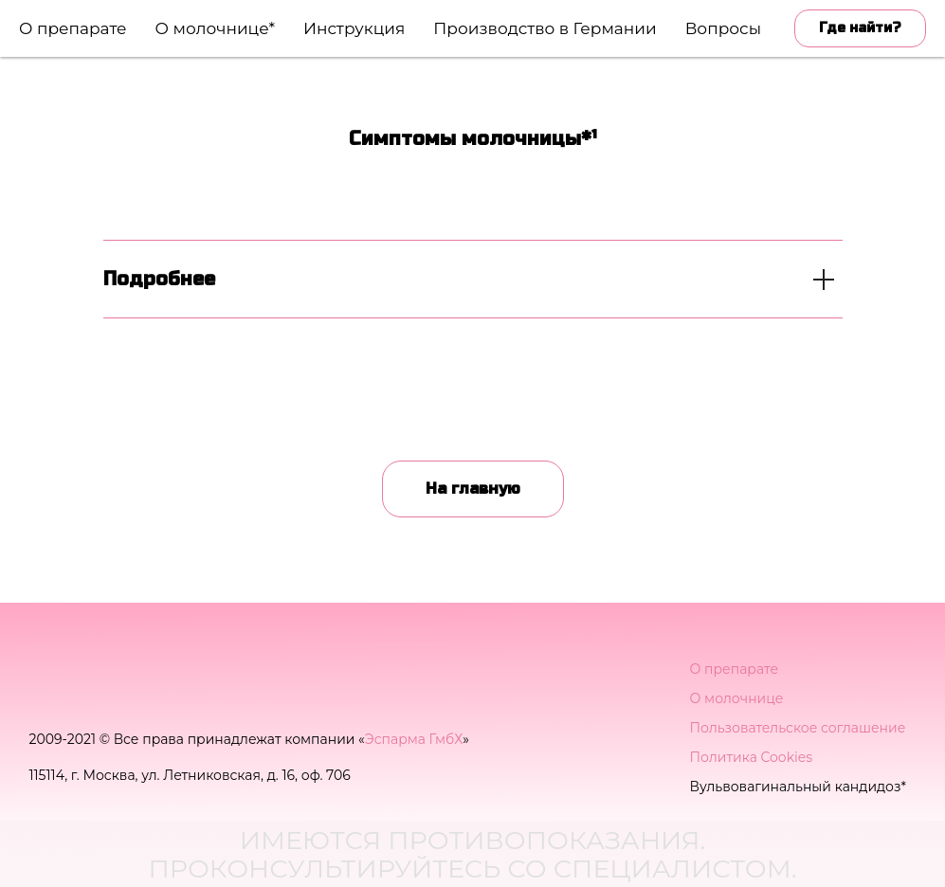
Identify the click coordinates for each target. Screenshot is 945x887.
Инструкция (354, 28)
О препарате (73, 28)
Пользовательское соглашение (798, 727)
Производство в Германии (544, 28)
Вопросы (723, 28)
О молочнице (737, 698)
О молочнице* (215, 28)
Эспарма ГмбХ (414, 739)
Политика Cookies (751, 757)
